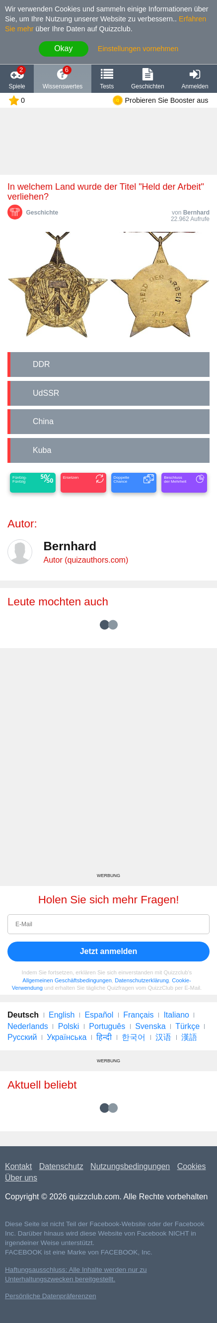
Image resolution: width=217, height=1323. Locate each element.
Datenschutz (61, 1166)
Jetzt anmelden (109, 951)
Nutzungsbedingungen (130, 1166)
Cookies (191, 1166)
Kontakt (18, 1166)
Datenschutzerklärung (142, 980)
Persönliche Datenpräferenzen (50, 1296)
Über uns (21, 1178)
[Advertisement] (108, 764)
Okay (63, 48)
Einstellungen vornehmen (138, 49)
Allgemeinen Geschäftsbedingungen (67, 980)
